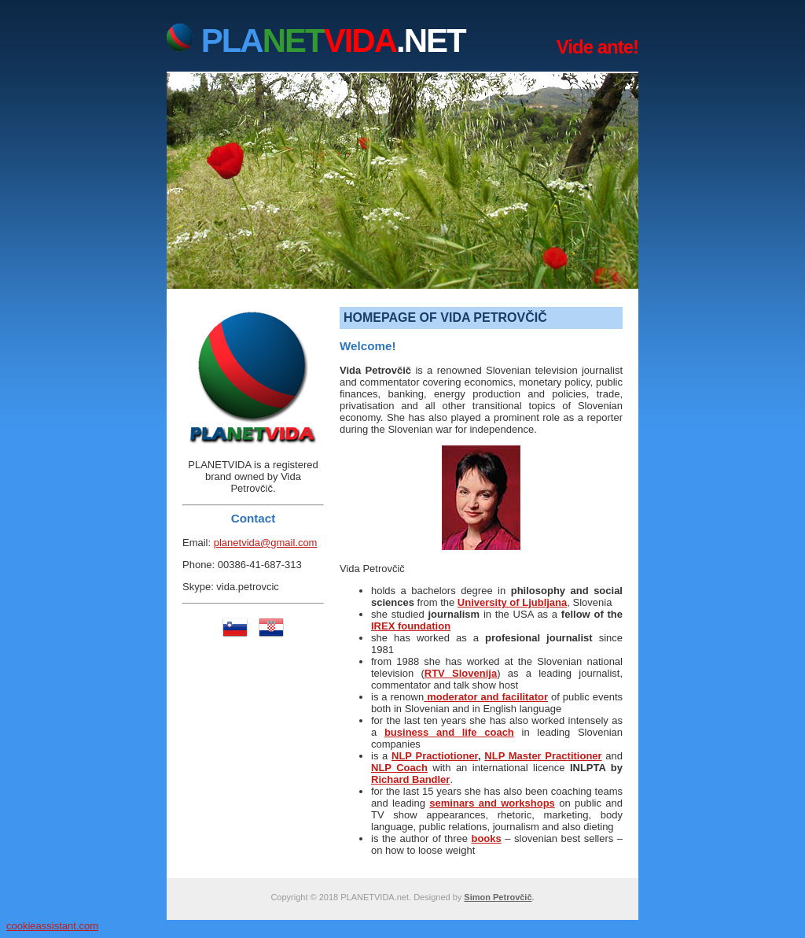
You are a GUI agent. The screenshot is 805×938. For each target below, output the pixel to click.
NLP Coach (399, 768)
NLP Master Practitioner (542, 756)
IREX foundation (410, 626)
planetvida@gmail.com (266, 542)
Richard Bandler (410, 779)
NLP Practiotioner (434, 756)
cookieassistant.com (52, 926)
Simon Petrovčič (497, 897)
